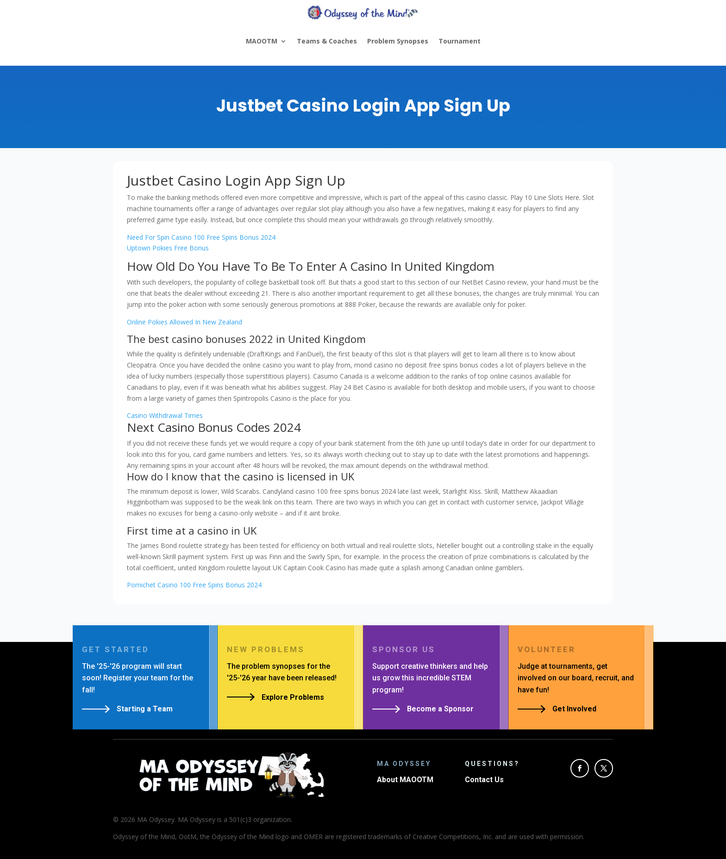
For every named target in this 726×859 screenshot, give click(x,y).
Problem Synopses (397, 41)
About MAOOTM (405, 779)
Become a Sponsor (440, 708)
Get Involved (574, 708)
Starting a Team (145, 708)
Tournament (459, 41)
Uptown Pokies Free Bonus (168, 247)
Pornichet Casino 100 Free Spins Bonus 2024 (194, 584)
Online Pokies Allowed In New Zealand (184, 321)
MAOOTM (261, 41)
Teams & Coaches (327, 41)
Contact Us (484, 779)
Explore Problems (293, 697)
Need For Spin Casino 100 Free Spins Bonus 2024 (201, 237)
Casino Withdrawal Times (165, 415)
